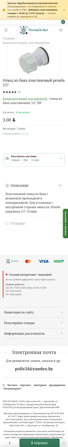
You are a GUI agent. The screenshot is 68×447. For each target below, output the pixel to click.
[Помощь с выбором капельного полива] (65, 223)
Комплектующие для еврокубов (26, 43)
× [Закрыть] (64, 10)
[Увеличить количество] (17, 443)
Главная (9, 38)
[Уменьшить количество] (2, 443)
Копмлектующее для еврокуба (25, 99)
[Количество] (9, 443)
